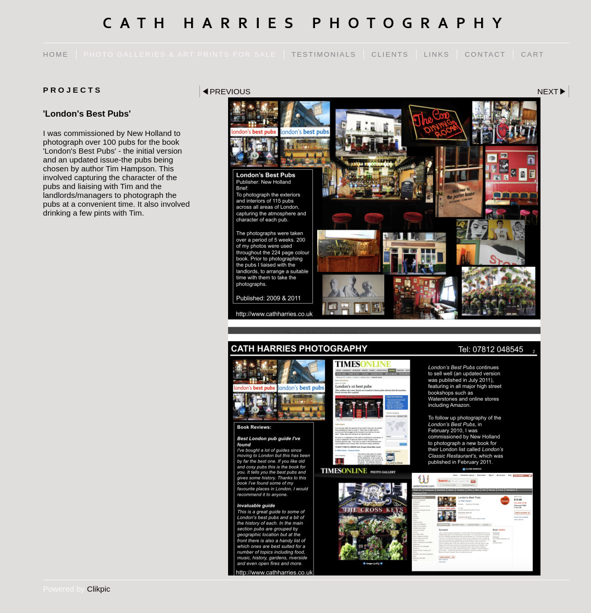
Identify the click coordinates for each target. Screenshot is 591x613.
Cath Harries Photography (306, 23)
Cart (532, 54)
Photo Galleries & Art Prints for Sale (180, 54)
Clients (390, 54)
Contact (485, 54)
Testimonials (324, 54)
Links (437, 54)
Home (56, 54)
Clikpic (98, 588)
